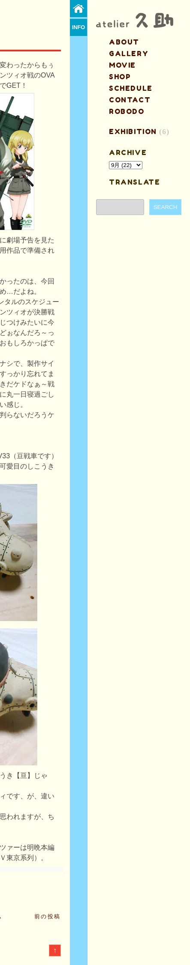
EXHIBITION (133, 131)
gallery (128, 53)
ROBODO (127, 111)
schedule (131, 88)
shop (120, 76)
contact (130, 100)
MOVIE (122, 65)
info (78, 27)
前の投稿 (47, 916)
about (124, 42)
